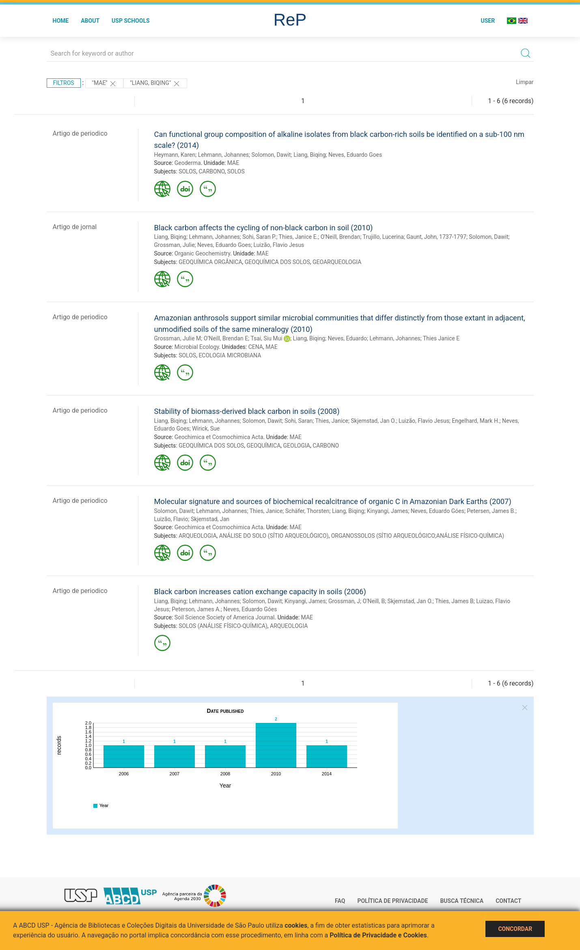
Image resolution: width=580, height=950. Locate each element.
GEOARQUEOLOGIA (337, 262)
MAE (233, 163)
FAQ (340, 901)
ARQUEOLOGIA (197, 535)
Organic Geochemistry (202, 253)
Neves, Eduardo (347, 338)
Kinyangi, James (387, 511)
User (488, 20)
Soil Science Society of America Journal (225, 617)
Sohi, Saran (299, 421)
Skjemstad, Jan (210, 519)
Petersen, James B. (491, 511)
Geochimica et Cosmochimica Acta (219, 437)
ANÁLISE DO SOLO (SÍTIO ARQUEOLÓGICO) (274, 535)
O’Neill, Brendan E (226, 338)
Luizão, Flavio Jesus (279, 245)
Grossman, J (344, 601)
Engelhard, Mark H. (475, 421)
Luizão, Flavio (171, 519)
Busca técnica (461, 901)
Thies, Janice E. (298, 237)
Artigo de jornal (75, 227)
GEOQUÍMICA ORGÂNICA (210, 262)
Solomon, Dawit (271, 154)
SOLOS (187, 171)
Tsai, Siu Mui (266, 338)
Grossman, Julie (174, 245)
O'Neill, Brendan (340, 237)
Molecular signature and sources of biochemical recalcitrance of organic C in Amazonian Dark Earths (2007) (332, 501)
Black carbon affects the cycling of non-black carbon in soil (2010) (263, 227)
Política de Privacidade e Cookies (378, 935)
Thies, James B (454, 601)
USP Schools (131, 20)
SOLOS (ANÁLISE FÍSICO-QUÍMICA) (223, 626)
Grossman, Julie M (177, 338)
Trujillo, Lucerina (383, 237)
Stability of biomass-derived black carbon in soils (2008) (247, 411)
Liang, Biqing (309, 154)
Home (61, 20)
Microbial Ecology (197, 347)
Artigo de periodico (80, 133)
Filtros (63, 83)
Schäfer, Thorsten (307, 511)
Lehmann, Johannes (223, 154)
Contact (508, 901)
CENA (255, 347)
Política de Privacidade (392, 901)
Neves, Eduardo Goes (355, 154)
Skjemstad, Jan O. (373, 421)
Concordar (515, 929)
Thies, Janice (331, 421)
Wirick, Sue (206, 428)
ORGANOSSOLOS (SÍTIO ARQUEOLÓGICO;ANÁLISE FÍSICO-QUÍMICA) (418, 535)
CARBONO (211, 171)
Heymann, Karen (175, 154)
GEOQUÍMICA (263, 445)
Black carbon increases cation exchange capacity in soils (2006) (260, 591)
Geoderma (188, 163)
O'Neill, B (374, 601)
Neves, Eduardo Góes (437, 511)
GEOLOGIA (296, 445)
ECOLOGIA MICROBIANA (229, 355)
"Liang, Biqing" (155, 84)
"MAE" (104, 84)
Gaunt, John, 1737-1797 (436, 237)
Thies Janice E (441, 338)
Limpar (524, 82)
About (90, 20)
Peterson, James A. (196, 609)
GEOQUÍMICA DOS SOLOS (277, 262)
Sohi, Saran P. (259, 237)
